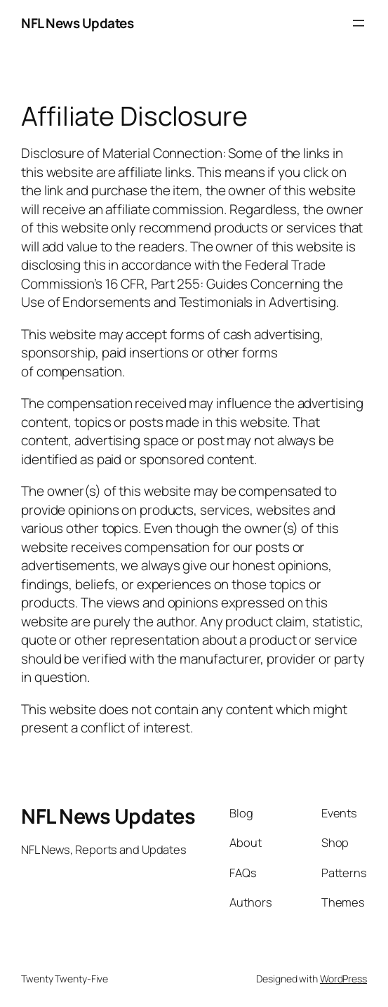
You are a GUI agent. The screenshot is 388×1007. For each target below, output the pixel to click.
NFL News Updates (77, 23)
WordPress (343, 978)
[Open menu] (358, 23)
